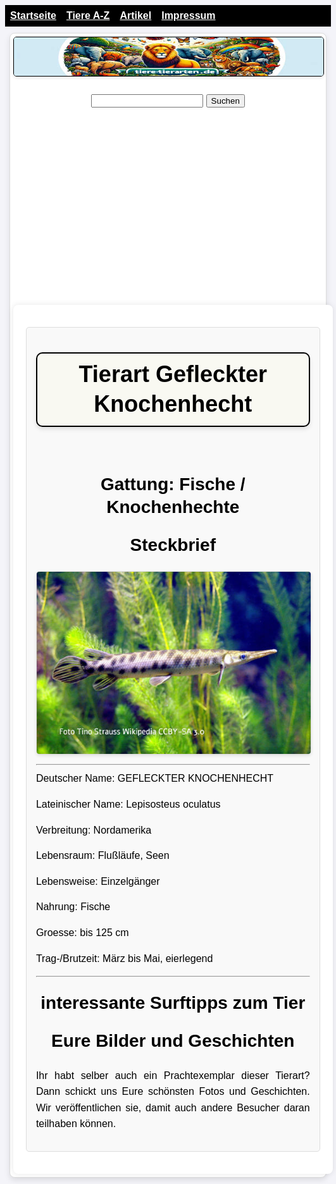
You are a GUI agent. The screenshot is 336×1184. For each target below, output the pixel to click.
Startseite (33, 15)
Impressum (188, 15)
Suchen (225, 101)
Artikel (135, 15)
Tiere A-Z (87, 15)
